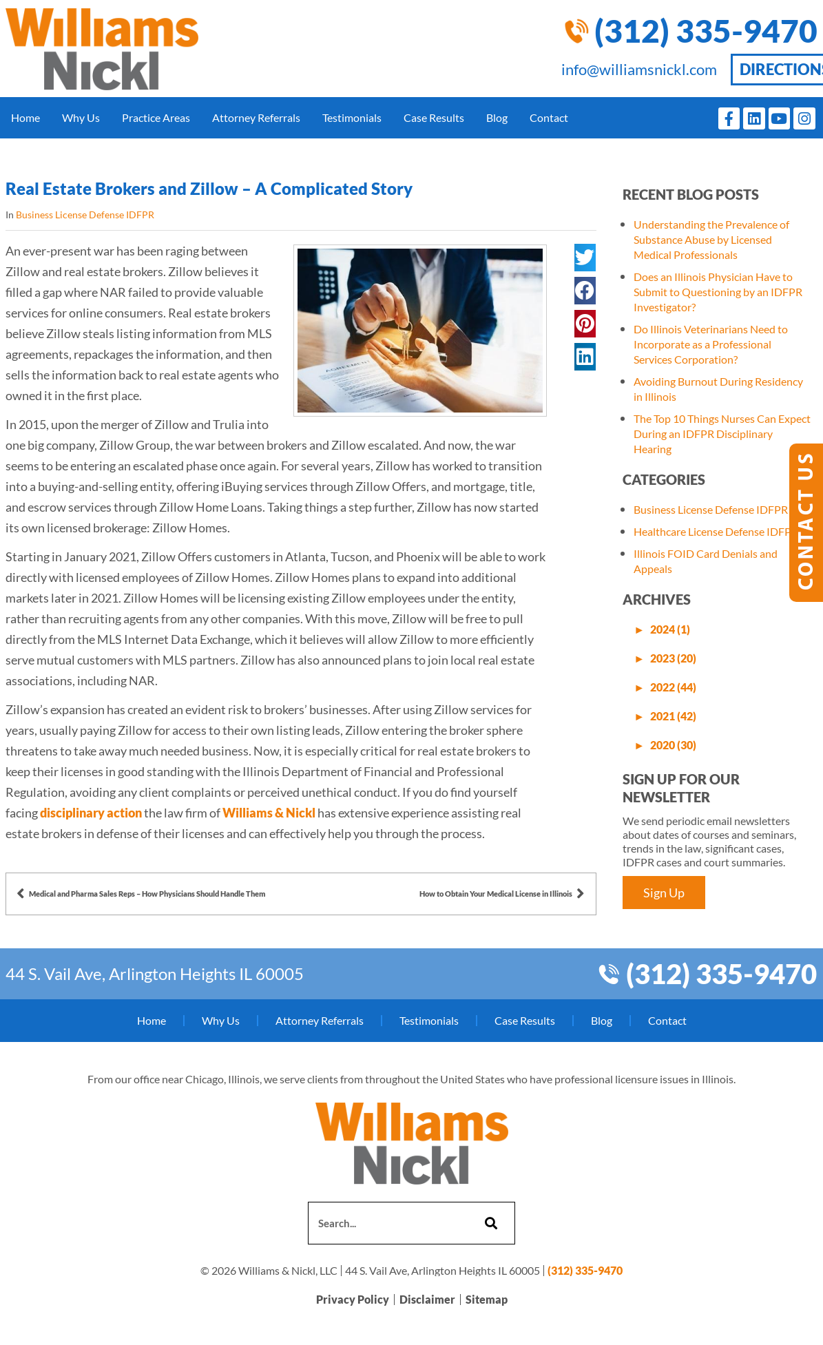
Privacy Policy (352, 1299)
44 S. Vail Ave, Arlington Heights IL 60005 (155, 973)
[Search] (489, 1223)
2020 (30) (673, 744)
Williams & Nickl (268, 812)
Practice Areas (156, 117)
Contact (549, 117)
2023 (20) (673, 658)
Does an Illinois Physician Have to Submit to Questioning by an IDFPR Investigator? (718, 291)
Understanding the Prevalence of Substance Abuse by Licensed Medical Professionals (711, 239)
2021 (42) (673, 715)
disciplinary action (91, 812)
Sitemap (487, 1299)
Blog (497, 117)
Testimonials (352, 117)
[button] (585, 257)
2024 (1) (670, 629)
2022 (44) (673, 687)
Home (25, 117)
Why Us (81, 117)
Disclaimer (427, 1299)
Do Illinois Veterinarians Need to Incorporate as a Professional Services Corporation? (711, 344)
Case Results (434, 117)
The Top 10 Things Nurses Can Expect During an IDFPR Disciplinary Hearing (722, 433)
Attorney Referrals (256, 117)
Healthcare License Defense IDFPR (716, 531)
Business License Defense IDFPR (85, 214)
